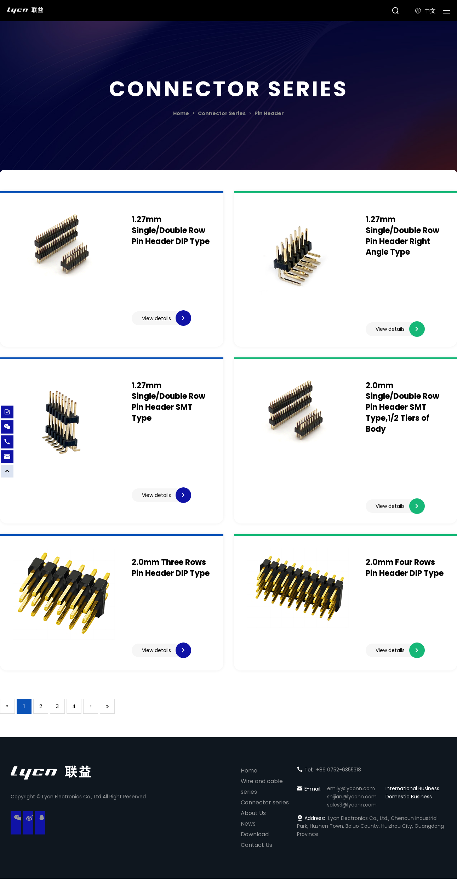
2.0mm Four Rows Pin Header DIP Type (405, 572)
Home (181, 113)
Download (255, 838)
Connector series (265, 807)
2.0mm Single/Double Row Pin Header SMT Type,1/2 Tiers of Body (402, 409)
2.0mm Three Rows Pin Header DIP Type (171, 572)
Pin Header (269, 113)
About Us (253, 817)
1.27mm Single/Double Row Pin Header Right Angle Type (402, 235)
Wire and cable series (262, 790)
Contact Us (256, 849)
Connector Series (222, 113)
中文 (425, 11)
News (248, 828)
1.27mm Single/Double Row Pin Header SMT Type (168, 403)
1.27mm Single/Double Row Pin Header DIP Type (171, 230)
